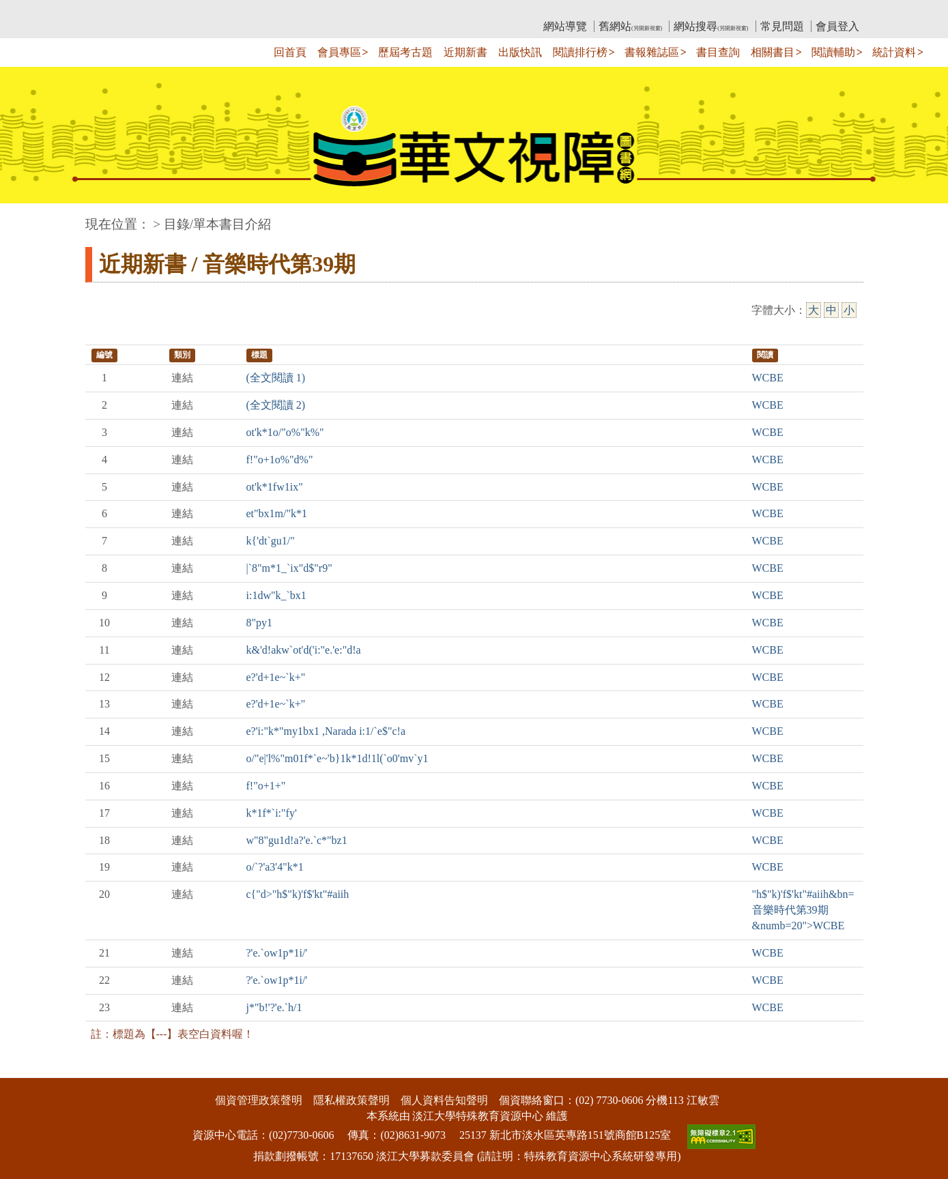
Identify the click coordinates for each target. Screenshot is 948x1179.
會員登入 (837, 26)
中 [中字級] (831, 310)
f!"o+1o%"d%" (279, 459)
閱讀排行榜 (580, 52)
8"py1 (259, 622)
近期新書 (465, 52)
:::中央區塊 (26, 217)
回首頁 (290, 52)
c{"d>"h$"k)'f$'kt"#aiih (297, 894)
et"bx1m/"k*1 (277, 513)
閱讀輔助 (833, 52)
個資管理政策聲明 (258, 1100)
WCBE (768, 377)
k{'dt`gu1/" (270, 541)
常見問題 (782, 26)
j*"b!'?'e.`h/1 (274, 1007)
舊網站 (630, 26)
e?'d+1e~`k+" (276, 677)
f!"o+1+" (266, 785)
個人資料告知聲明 (444, 1100)
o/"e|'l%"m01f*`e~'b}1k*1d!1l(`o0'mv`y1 (337, 758)
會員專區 (339, 52)
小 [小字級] (849, 310)
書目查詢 (718, 52)
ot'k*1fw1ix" (274, 487)
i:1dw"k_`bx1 (276, 595)
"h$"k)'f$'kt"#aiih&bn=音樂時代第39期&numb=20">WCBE (803, 909)
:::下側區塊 (26, 1069)
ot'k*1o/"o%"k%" (285, 432)
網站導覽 (565, 26)
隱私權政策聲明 (351, 1100)
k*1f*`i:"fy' (271, 813)
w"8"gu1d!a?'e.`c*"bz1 (296, 840)
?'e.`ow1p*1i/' (277, 953)
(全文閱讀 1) (276, 377)
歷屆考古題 (405, 52)
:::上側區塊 (111, 10)
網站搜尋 (711, 26)
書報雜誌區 (651, 52)
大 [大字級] (813, 310)
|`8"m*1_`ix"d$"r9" (289, 568)
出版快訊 (520, 52)
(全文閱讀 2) (276, 405)
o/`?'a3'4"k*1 (275, 867)
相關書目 (772, 52)
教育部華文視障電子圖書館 (206, 10)
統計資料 (894, 52)
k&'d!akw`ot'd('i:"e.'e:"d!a (303, 650)
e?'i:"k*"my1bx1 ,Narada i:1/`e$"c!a (326, 731)
